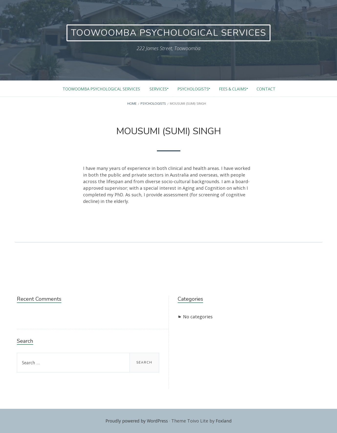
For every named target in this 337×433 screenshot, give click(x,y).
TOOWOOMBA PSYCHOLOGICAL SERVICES (168, 33)
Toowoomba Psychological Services (95, 88)
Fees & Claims (235, 88)
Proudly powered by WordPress (136, 421)
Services (155, 88)
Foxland (225, 421)
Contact (271, 88)
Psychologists (192, 88)
